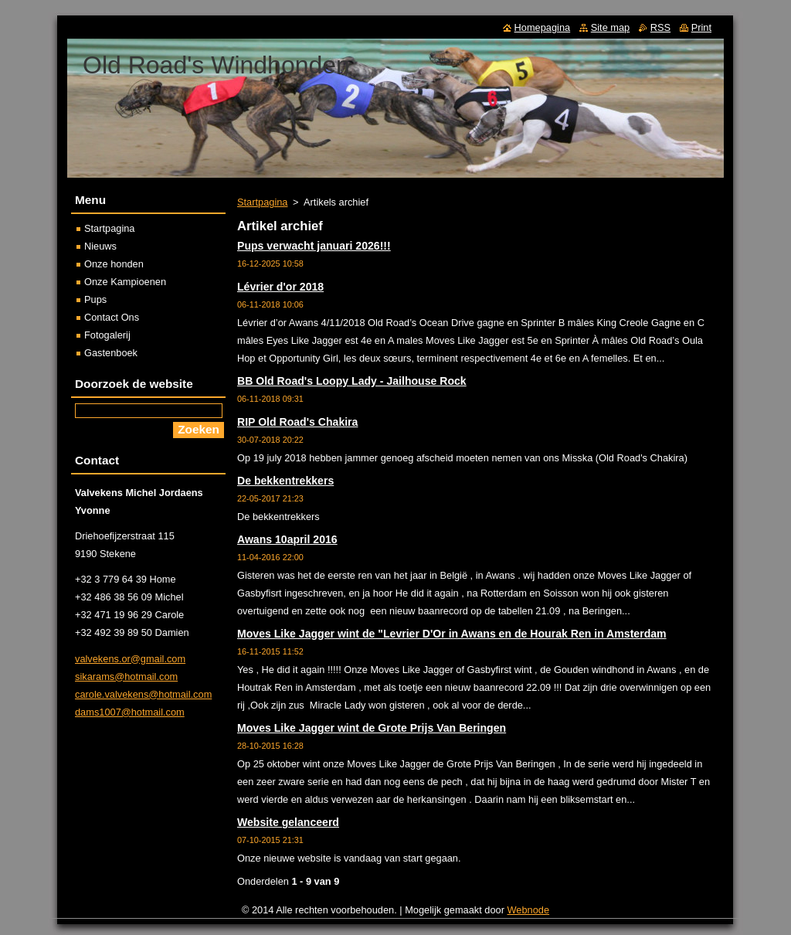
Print (701, 27)
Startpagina (262, 202)
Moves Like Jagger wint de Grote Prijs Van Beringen (371, 728)
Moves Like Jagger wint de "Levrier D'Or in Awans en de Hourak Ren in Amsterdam (452, 633)
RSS (660, 27)
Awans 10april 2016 (287, 539)
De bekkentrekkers (285, 480)
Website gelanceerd (288, 822)
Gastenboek (110, 353)
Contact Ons (111, 317)
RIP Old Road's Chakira (297, 422)
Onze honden (114, 264)
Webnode (529, 910)
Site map (610, 27)
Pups (95, 299)
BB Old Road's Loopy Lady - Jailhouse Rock (352, 381)
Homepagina (542, 27)
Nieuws (100, 246)
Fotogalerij (107, 335)
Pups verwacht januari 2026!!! (314, 246)
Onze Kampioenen (125, 281)
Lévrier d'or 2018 (280, 286)
